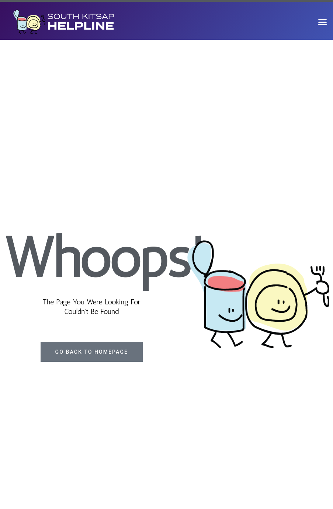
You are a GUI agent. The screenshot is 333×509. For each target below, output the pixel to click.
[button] (322, 22)
